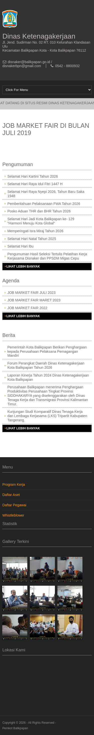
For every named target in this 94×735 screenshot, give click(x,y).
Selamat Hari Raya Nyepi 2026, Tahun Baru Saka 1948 (45, 194)
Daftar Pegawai (14, 505)
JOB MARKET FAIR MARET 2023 (33, 300)
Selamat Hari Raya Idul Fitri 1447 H (34, 184)
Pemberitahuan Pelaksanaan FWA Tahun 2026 (43, 204)
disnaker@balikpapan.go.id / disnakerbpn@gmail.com (27, 64)
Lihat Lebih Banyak (23, 266)
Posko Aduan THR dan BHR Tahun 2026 (38, 211)
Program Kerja (13, 484)
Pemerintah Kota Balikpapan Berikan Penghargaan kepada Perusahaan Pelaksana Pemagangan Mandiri (47, 351)
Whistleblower (13, 515)
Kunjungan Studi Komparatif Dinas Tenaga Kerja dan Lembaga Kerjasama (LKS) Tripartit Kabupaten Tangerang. (47, 416)
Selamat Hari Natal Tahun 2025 (31, 239)
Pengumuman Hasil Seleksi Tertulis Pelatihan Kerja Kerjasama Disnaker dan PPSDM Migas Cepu (47, 256)
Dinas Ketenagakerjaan (38, 36)
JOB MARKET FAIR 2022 (27, 308)
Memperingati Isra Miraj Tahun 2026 (35, 231)
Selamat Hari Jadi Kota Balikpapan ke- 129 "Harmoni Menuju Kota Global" (40, 221)
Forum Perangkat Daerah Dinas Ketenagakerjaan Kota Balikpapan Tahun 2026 (45, 365)
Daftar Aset (11, 495)
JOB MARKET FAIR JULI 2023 (31, 293)
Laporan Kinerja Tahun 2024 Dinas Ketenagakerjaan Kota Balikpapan (48, 377)
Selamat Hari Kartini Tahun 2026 (32, 176)
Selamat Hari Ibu (20, 246)
